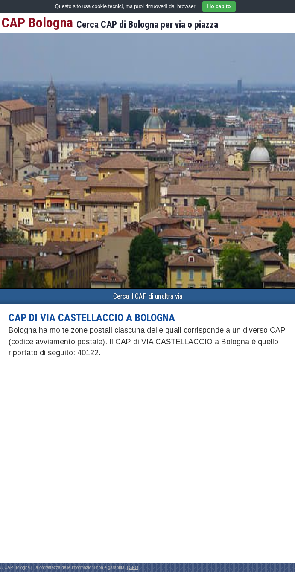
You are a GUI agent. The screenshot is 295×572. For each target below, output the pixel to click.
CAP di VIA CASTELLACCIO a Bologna (92, 318)
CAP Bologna (37, 23)
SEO (133, 567)
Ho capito (219, 6)
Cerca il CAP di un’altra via (147, 296)
